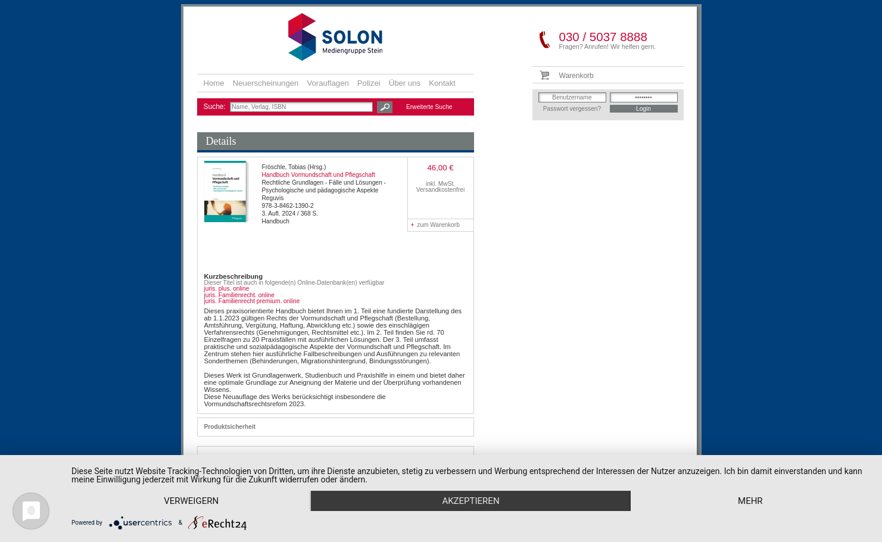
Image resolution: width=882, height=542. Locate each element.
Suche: (216, 106)
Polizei (369, 83)
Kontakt (442, 83)
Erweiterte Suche (429, 107)
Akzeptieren (470, 501)
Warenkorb (576, 75)
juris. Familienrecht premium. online (252, 301)
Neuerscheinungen (266, 83)
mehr (750, 501)
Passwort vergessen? (572, 108)
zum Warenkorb (435, 225)
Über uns (405, 83)
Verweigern (191, 501)
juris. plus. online (227, 288)
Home (214, 83)
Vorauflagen (327, 83)
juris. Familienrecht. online (239, 295)
